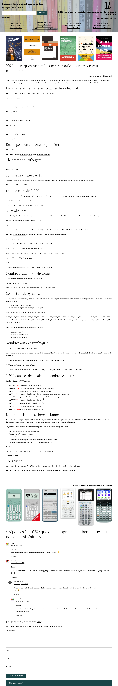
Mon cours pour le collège (44, 22)
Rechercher (42, 12)
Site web (8, 666)
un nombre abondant (19, 234)
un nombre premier (26, 154)
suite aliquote (13, 216)
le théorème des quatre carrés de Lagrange (25, 180)
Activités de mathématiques (44, 27)
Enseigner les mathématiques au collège (22, 4)
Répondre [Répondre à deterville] (14, 577)
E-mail (8, 658)
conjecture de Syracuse (15, 299)
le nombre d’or (46, 391)
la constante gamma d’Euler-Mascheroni (55, 394)
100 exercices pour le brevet (102, 26)
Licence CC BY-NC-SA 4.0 (103, 485)
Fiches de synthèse (102, 24)
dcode (17, 381)
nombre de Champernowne (49, 397)
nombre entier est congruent (17, 466)
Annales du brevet (16, 24)
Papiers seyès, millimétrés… (73, 26)
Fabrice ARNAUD (18, 582)
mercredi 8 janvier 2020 (17, 563)
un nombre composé (43, 154)
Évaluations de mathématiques (102, 28)
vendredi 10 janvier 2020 (21, 584)
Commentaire (11, 630)
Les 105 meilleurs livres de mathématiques (44, 29)
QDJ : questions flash (16, 28)
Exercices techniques (44, 25)
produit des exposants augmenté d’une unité (83, 196)
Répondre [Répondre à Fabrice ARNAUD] (16, 594)
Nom (8, 650)
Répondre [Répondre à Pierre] (14, 556)
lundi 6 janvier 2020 (16, 545)
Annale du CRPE (15, 26)
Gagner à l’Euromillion (73, 28)
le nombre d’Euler (47, 388)
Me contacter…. (6, 17)
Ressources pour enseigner (73, 24)
